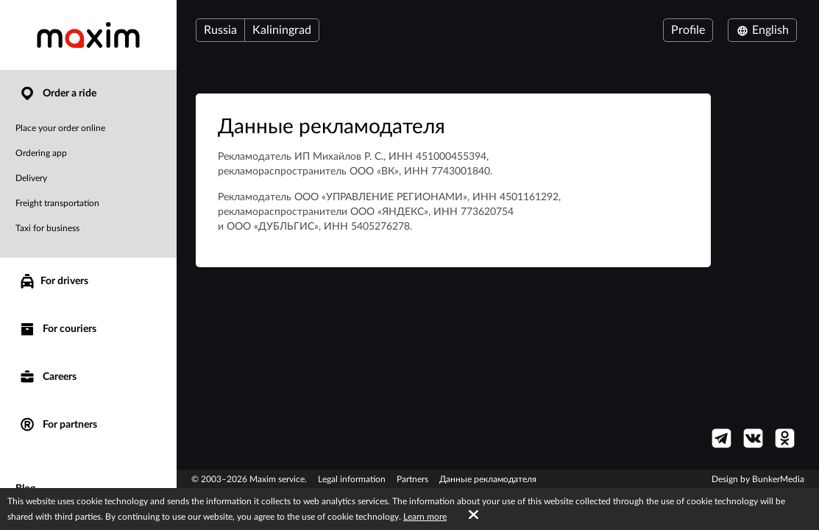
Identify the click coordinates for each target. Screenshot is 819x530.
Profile (688, 30)
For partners (57, 425)
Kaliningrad (281, 30)
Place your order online (60, 128)
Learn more (425, 516)
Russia (220, 30)
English (762, 30)
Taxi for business (47, 228)
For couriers (57, 329)
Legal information (352, 479)
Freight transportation (57, 203)
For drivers (53, 281)
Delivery (31, 178)
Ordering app (41, 153)
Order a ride (57, 94)
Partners (412, 479)
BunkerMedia (778, 479)
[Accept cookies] (473, 515)
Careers (47, 377)
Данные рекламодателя (487, 479)
